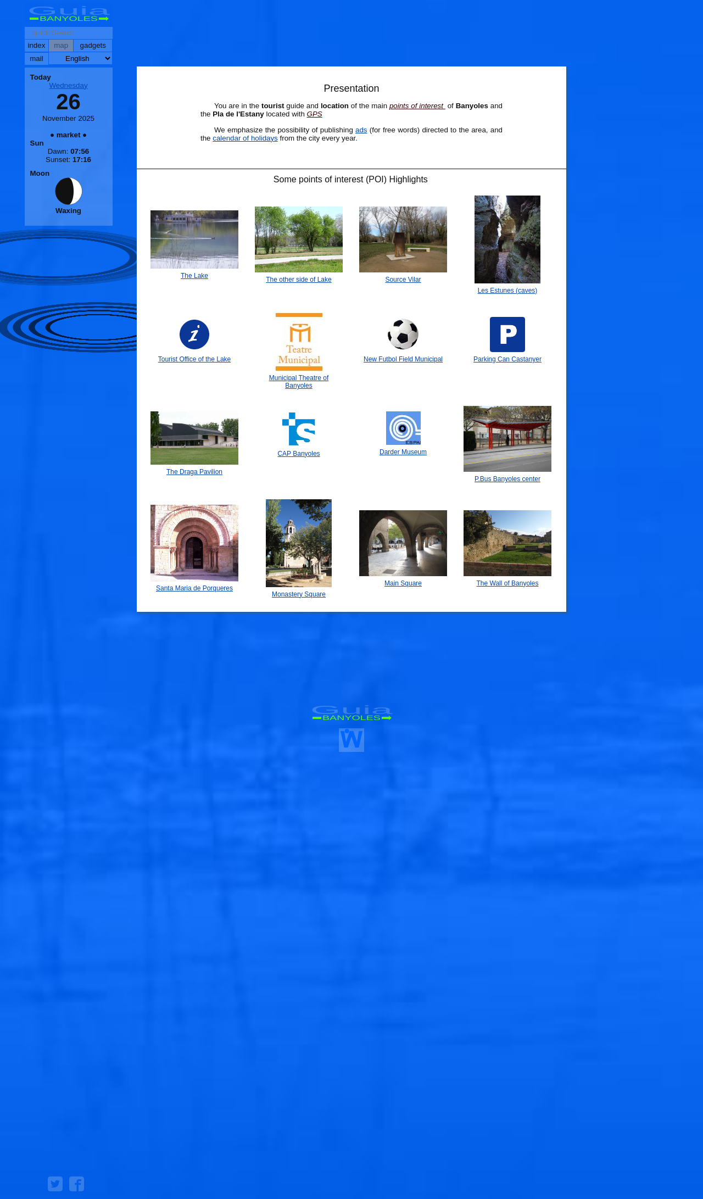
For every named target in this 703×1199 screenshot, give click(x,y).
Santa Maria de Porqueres (194, 588)
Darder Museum (403, 452)
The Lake (194, 276)
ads (361, 130)
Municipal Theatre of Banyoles (299, 381)
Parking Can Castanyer (507, 359)
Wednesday (68, 85)
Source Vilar (403, 279)
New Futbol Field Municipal (403, 359)
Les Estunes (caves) (508, 290)
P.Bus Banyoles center (507, 479)
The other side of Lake (298, 279)
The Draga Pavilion (194, 472)
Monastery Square (299, 594)
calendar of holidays (245, 138)
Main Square (403, 583)
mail (36, 58)
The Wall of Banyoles (508, 583)
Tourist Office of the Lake (194, 359)
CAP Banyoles (298, 454)
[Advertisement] (351, 35)
